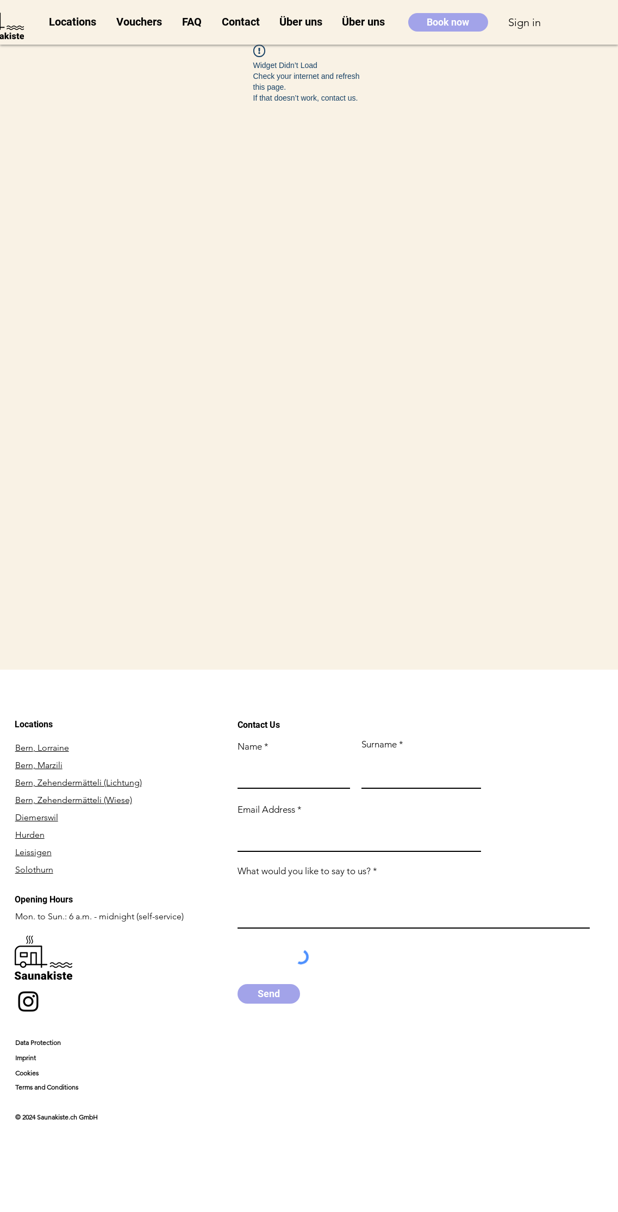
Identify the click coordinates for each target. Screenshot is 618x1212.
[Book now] (448, 22)
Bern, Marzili (39, 765)
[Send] (269, 994)
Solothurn (34, 869)
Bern (42, 748)
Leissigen (33, 852)
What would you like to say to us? (304, 871)
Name (250, 746)
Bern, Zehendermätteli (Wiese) (73, 800)
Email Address (266, 809)
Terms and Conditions (46, 1087)
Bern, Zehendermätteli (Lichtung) (78, 782)
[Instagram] (28, 1001)
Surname (379, 744)
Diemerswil (36, 817)
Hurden (30, 835)
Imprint (25, 1058)
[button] (74, 22)
